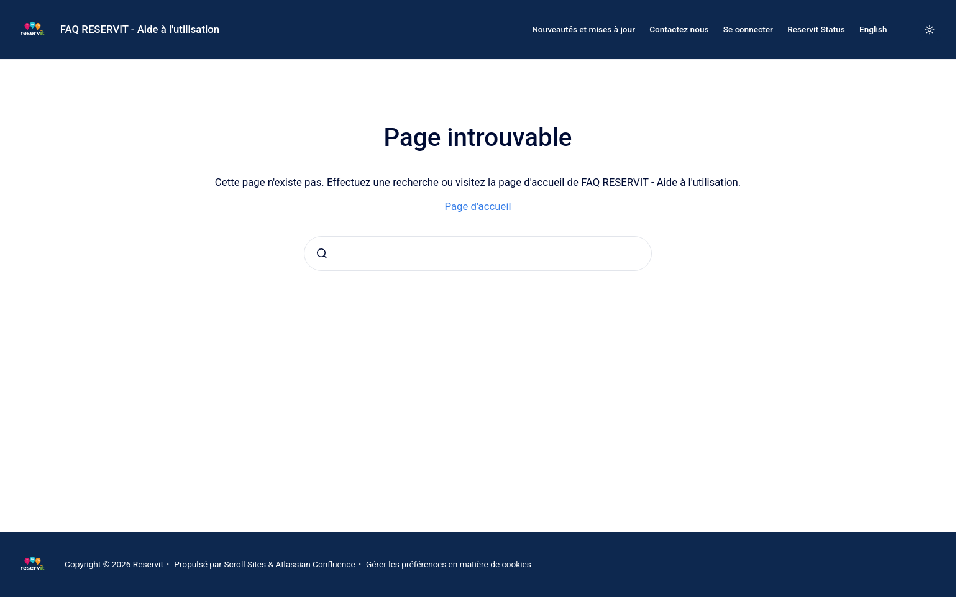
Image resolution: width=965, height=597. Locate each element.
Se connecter (748, 29)
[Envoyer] (322, 253)
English (873, 29)
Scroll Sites (245, 564)
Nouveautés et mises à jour (583, 29)
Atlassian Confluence (315, 564)
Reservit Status (816, 29)
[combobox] (477, 253)
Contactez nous (678, 29)
